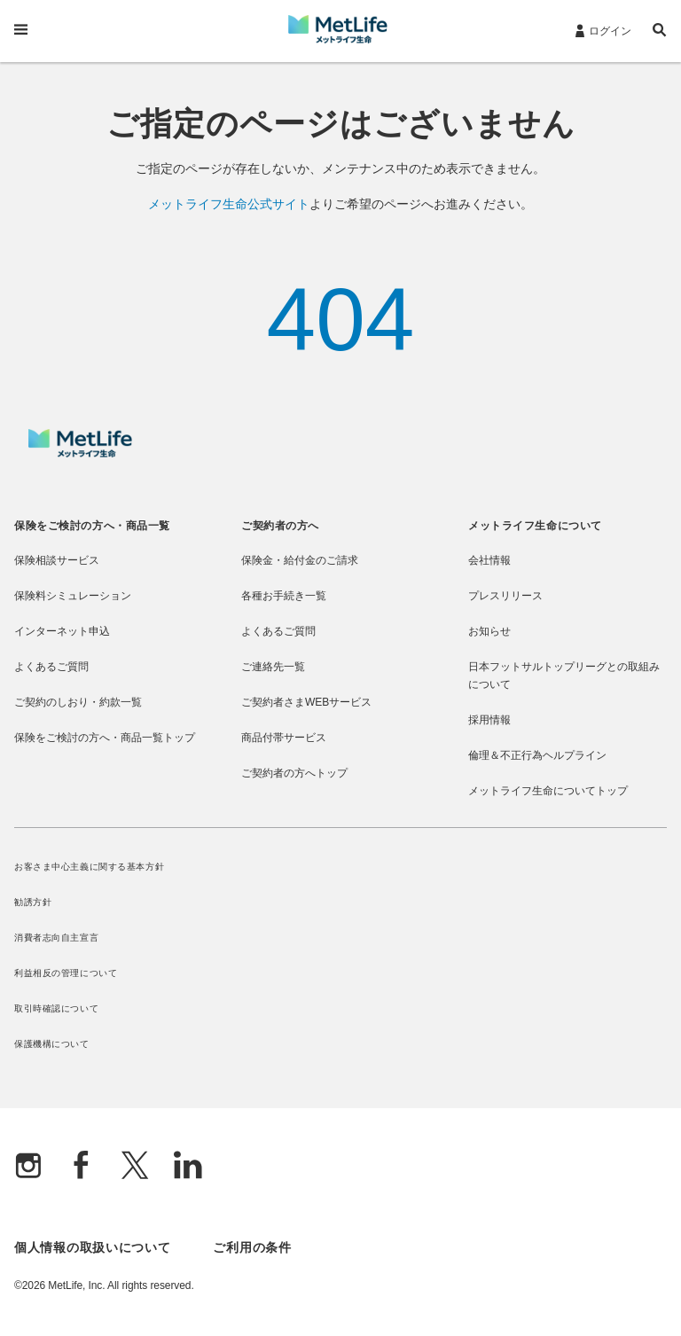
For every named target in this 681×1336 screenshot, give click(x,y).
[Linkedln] (188, 1167)
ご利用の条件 (252, 1247)
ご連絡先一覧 (273, 666)
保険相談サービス (56, 560)
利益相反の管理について (65, 973)
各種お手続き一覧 (283, 596)
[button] (660, 32)
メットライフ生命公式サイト (228, 204)
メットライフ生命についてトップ (548, 791)
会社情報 (489, 560)
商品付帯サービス (283, 737)
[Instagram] (28, 1167)
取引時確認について (56, 1008)
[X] (135, 1167)
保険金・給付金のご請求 (299, 560)
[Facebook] (81, 1167)
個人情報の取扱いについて (92, 1247)
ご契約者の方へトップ (294, 773)
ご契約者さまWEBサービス (306, 702)
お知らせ (489, 631)
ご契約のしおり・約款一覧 (78, 702)
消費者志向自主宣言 (56, 937)
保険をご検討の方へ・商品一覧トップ (104, 737)
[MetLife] (80, 453)
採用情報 (489, 720)
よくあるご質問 (51, 666)
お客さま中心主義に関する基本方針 (89, 866)
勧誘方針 (32, 902)
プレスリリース (505, 596)
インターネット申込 (62, 631)
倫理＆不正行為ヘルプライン (537, 755)
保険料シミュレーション (72, 596)
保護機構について (52, 1044)
